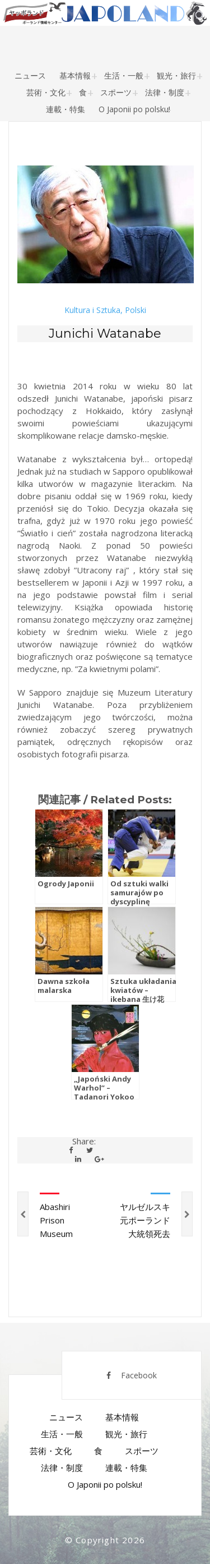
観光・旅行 (176, 75)
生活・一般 (123, 75)
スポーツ (116, 92)
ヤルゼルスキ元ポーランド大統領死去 (145, 1220)
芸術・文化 (46, 92)
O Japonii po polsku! (134, 109)
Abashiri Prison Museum (56, 1220)
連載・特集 (65, 109)
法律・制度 (164, 92)
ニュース (30, 75)
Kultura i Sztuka (92, 310)
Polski (135, 310)
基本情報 (75, 75)
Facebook (131, 1375)
